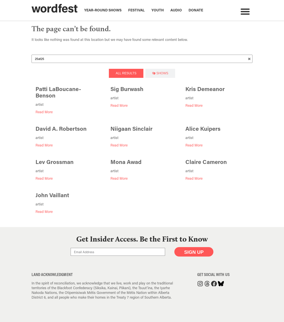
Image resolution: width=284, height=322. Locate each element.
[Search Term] (142, 59)
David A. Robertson (61, 128)
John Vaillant (52, 195)
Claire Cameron (206, 162)
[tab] (126, 73)
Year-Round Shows (102, 10)
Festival (136, 10)
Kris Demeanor (205, 89)
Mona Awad (125, 162)
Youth (157, 10)
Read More (44, 111)
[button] (245, 11)
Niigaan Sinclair (131, 128)
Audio (176, 10)
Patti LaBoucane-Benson (58, 92)
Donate (196, 10)
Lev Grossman (55, 162)
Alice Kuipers (202, 128)
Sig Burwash (126, 89)
